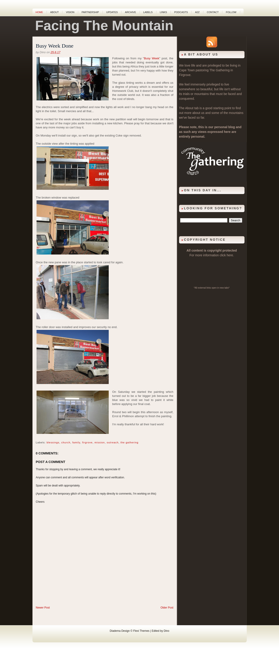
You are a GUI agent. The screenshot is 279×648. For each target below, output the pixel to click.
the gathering (129, 442)
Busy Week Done (55, 45)
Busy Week (151, 58)
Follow (231, 12)
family (76, 442)
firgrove (87, 442)
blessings (53, 442)
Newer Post (43, 607)
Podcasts (181, 12)
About (54, 12)
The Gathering (219, 70)
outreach (112, 442)
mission (100, 442)
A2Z (197, 12)
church (65, 442)
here (230, 255)
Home (39, 12)
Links (163, 12)
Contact (213, 12)
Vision (70, 12)
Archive (130, 12)
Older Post (167, 607)
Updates (112, 12)
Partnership (90, 12)
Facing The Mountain (104, 25)
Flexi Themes (141, 630)
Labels (148, 12)
